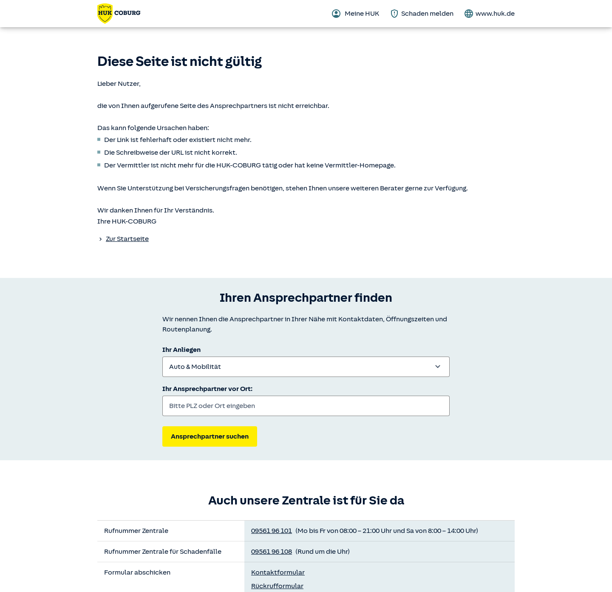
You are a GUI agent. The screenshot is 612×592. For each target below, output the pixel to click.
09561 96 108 (271, 551)
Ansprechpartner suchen (210, 436)
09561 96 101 (271, 531)
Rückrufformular (277, 586)
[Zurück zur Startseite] (118, 13)
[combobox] (306, 367)
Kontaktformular (278, 572)
